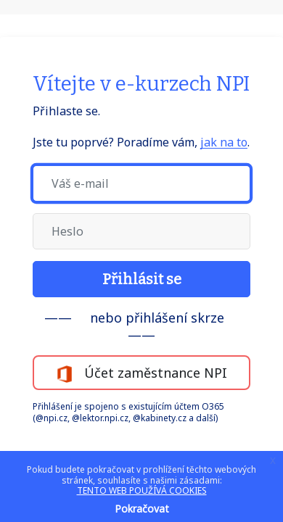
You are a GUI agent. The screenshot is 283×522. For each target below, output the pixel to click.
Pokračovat (142, 508)
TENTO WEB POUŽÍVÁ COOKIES (142, 490)
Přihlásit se (141, 279)
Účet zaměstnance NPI (141, 373)
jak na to (223, 142)
